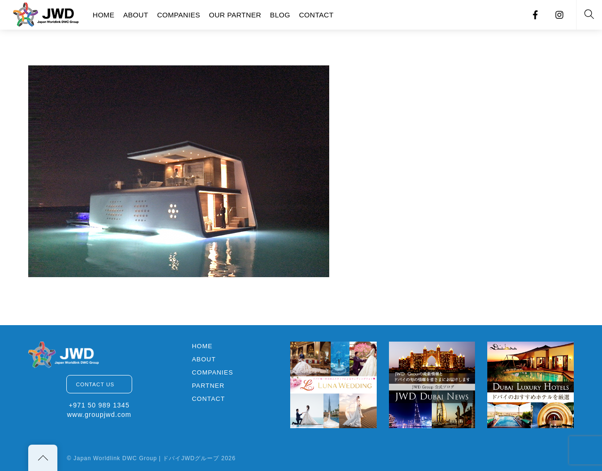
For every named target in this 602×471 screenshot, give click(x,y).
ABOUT (135, 15)
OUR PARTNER (235, 15)
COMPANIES (178, 15)
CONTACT (316, 15)
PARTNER (208, 385)
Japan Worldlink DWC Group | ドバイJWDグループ (146, 458)
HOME (103, 15)
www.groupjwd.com (99, 414)
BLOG (280, 15)
